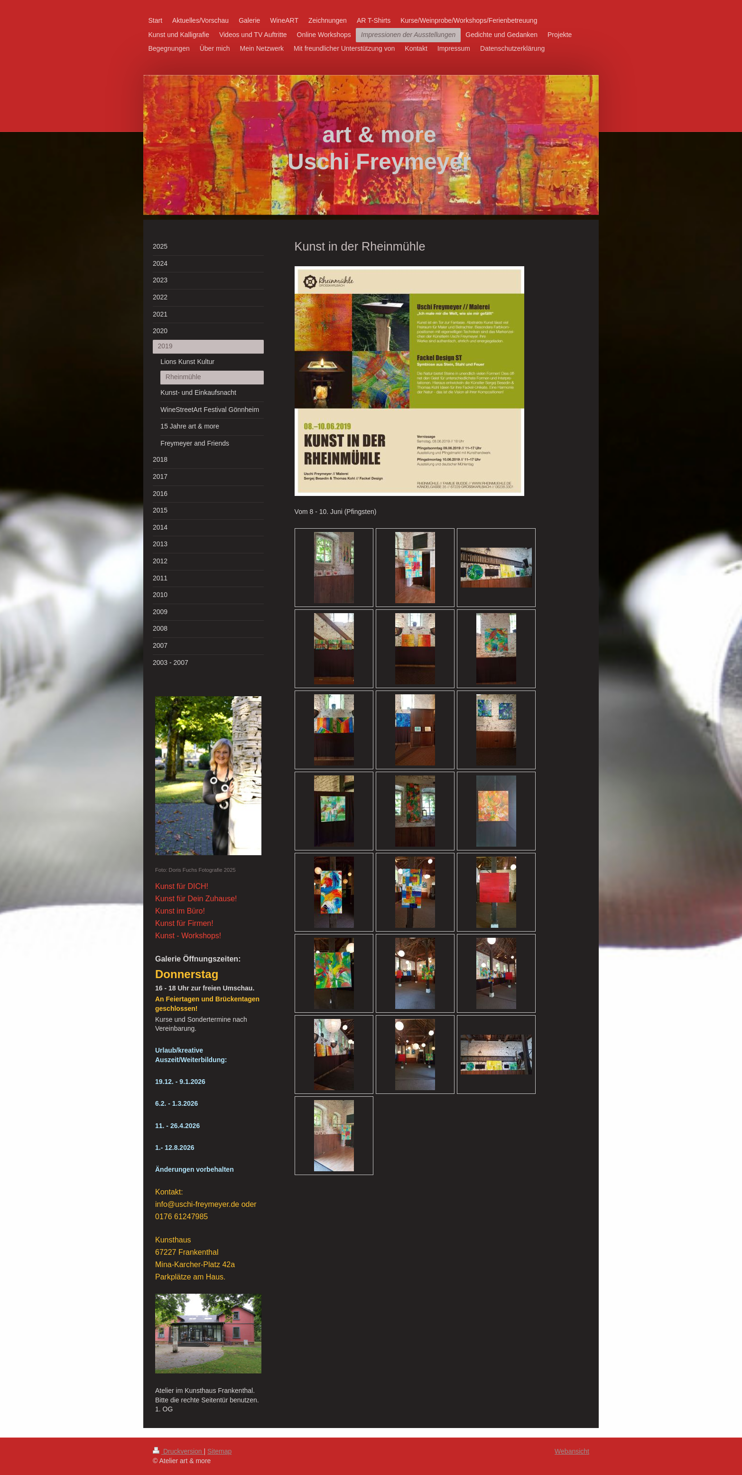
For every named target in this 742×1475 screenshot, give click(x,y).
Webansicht (572, 1451)
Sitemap (219, 1451)
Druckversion (178, 1451)
